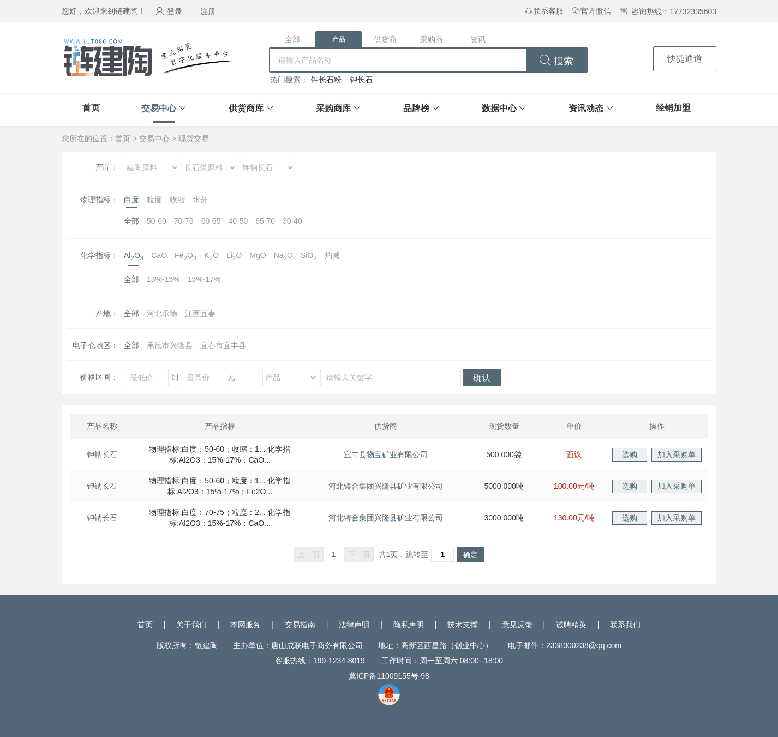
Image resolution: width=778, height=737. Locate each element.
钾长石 (361, 79)
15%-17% (204, 279)
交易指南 (300, 624)
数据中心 (499, 108)
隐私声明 (408, 624)
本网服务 (245, 624)
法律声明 (354, 624)
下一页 (359, 554)
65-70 (265, 221)
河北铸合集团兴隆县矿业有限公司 (385, 486)
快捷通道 (684, 58)
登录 (168, 11)
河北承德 (162, 313)
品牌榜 (416, 108)
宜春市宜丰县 (223, 345)
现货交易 (193, 138)
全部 (292, 39)
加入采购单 (676, 454)
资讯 (478, 39)
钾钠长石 (102, 454)
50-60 (156, 221)
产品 (338, 39)
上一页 (308, 554)
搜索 (556, 61)
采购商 (431, 39)
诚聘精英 (571, 624)
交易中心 (158, 108)
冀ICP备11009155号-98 (389, 676)
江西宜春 (200, 313)
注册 (208, 11)
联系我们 (625, 624)
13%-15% (163, 279)
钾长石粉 (326, 79)
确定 (470, 554)
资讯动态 (585, 108)
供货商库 (246, 108)
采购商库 (333, 108)
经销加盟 (673, 107)
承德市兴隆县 (170, 345)
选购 (629, 454)
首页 (91, 107)
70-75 (184, 221)
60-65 (211, 221)
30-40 (292, 221)
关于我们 (191, 624)
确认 (481, 377)
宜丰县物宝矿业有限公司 (386, 454)
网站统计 (15, 731)
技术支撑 (462, 624)
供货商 (385, 39)
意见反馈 (517, 624)
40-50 (238, 221)
